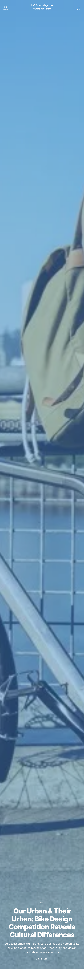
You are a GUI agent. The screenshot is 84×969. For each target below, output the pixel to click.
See (42, 903)
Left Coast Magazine (42, 5)
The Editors (44, 959)
